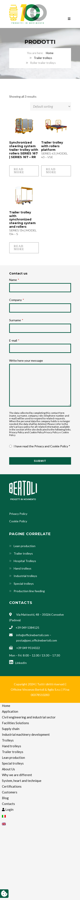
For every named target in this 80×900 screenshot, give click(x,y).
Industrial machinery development (26, 734)
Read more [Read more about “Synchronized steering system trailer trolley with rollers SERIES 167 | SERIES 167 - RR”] (19, 171)
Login (7, 809)
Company (16, 300)
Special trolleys (24, 583)
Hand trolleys (22, 568)
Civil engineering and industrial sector (29, 717)
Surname (16, 320)
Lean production (24, 546)
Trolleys (8, 740)
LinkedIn (18, 663)
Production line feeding (29, 591)
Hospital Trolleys (25, 561)
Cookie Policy (18, 521)
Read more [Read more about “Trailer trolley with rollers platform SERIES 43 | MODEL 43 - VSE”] (51, 171)
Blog (5, 798)
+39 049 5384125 (27, 627)
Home (49, 53)
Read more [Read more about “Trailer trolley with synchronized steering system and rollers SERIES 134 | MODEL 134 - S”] (19, 248)
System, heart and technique (21, 781)
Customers (9, 792)
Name (14, 280)
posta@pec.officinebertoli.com (36, 640)
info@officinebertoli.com (32, 635)
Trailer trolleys (43, 58)
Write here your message (26, 360)
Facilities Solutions (15, 723)
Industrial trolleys (25, 576)
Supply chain (10, 729)
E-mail (14, 340)
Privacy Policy (51, 432)
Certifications (12, 786)
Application (10, 711)
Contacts (8, 804)
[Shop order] (50, 106)
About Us (8, 769)
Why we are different (17, 775)
